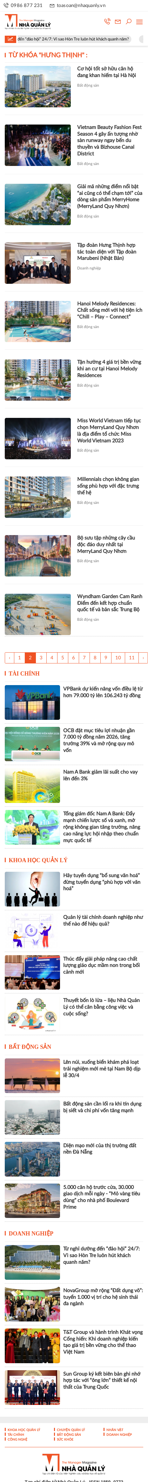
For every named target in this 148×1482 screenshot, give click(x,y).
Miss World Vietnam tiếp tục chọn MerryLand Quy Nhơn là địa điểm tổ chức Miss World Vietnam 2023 (109, 430)
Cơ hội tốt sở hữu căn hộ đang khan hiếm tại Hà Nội (106, 72)
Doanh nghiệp (89, 268)
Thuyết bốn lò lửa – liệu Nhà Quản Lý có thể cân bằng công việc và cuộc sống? (101, 1007)
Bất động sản (88, 85)
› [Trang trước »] (143, 657)
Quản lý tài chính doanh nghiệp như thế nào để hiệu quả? (103, 921)
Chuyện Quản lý (70, 1430)
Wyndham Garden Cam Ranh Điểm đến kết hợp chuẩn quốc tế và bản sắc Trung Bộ (109, 603)
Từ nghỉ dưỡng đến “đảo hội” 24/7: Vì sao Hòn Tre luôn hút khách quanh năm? (101, 1255)
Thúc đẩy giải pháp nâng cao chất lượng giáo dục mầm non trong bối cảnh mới (101, 965)
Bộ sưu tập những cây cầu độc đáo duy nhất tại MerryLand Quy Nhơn (106, 544)
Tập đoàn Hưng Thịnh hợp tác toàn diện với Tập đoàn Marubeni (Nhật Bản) (106, 252)
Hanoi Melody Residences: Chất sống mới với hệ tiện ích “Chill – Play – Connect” (109, 310)
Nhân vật (114, 1430)
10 (118, 657)
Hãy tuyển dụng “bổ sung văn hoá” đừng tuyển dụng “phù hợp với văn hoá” (101, 882)
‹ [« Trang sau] (9, 657)
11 (132, 657)
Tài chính (24, 673)
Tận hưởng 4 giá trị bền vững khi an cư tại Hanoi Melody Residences (109, 369)
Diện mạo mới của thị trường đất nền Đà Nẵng (99, 1149)
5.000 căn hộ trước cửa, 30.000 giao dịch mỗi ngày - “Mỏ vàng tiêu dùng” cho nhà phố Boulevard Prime (101, 1197)
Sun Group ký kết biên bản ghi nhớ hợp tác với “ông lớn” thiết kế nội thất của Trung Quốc (101, 1380)
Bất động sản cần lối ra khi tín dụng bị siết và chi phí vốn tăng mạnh (102, 1107)
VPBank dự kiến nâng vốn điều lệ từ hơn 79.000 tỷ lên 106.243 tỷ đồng (103, 692)
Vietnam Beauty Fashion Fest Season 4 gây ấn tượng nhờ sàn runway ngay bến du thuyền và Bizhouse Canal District (109, 140)
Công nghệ (17, 1439)
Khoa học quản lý (38, 860)
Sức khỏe (64, 1439)
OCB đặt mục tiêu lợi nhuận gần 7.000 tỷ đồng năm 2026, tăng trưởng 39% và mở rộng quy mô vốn (99, 740)
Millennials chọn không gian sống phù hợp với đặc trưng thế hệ (108, 486)
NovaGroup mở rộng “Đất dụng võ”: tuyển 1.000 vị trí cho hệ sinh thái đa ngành (103, 1297)
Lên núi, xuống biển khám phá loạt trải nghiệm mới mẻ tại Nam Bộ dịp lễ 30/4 (101, 1069)
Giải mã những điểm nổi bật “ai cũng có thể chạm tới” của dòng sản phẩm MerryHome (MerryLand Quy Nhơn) (109, 196)
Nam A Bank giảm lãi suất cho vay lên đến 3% (100, 775)
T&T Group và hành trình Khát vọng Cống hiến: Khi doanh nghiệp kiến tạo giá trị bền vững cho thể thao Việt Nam (103, 1342)
